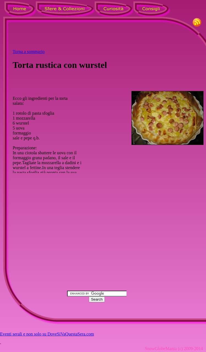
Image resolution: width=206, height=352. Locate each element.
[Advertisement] (108, 36)
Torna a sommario (29, 51)
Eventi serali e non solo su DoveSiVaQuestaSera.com (47, 334)
